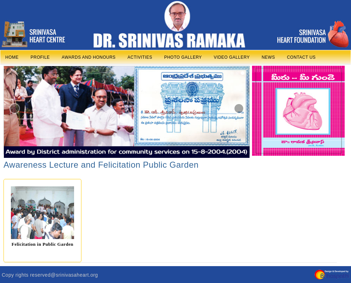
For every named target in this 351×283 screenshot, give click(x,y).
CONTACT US (301, 57)
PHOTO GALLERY (183, 57)
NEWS (268, 57)
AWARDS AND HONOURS (88, 57)
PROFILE (40, 57)
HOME (12, 57)
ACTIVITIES (139, 57)
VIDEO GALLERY (232, 57)
